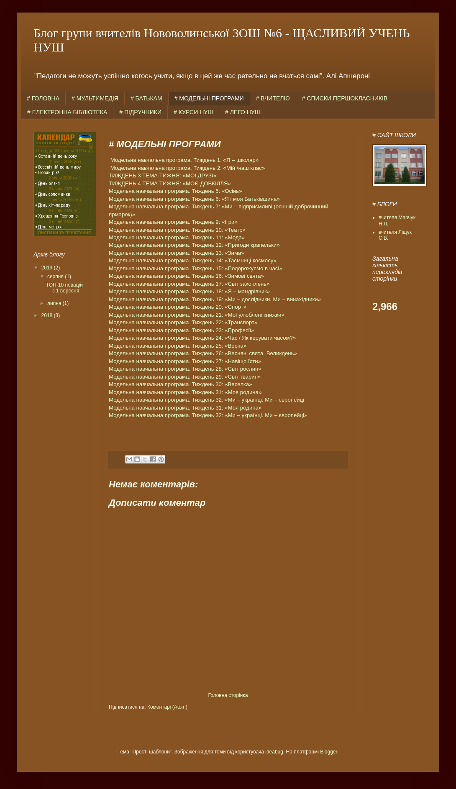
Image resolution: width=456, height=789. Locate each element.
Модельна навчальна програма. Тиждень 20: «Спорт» (177, 307)
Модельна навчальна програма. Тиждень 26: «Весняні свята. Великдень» (203, 353)
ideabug (274, 752)
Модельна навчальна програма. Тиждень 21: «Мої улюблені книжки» (196, 315)
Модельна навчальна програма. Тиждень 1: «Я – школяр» (184, 160)
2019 (47, 268)
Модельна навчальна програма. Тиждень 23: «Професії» (181, 330)
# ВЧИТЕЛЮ (273, 98)
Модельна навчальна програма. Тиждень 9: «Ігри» (173, 222)
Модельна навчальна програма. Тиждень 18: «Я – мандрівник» (189, 291)
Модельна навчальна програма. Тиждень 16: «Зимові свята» (186, 276)
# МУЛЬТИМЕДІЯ (95, 98)
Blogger (328, 752)
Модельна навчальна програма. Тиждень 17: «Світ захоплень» (189, 284)
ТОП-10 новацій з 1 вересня (64, 288)
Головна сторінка (228, 695)
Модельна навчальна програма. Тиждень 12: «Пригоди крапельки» (194, 245)
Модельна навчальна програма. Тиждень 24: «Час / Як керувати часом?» (202, 338)
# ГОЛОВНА (43, 98)
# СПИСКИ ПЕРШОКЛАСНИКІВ (345, 98)
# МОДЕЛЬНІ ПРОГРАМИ (209, 98)
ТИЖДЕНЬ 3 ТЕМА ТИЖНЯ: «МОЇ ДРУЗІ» (162, 175)
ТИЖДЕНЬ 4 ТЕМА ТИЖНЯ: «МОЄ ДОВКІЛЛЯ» (170, 183)
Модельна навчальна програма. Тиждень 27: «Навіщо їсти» (185, 361)
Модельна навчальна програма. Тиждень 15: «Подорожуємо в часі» (195, 268)
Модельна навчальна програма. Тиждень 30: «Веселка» (180, 384)
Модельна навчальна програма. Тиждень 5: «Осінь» (175, 191)
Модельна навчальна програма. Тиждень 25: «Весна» (177, 346)
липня (55, 303)
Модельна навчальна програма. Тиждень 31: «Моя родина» (185, 392)
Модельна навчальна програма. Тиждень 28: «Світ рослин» (185, 369)
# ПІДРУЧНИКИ (140, 112)
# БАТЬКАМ (146, 98)
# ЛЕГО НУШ (242, 112)
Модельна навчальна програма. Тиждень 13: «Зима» (176, 253)
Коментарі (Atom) (167, 707)
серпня (56, 276)
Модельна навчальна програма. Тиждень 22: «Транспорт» (183, 322)
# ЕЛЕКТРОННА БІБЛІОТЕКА (67, 112)
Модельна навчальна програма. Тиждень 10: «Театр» (177, 230)
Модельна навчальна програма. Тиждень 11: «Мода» (177, 237)
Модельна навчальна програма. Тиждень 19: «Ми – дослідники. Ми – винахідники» (215, 299)
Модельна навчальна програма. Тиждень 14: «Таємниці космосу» (193, 260)
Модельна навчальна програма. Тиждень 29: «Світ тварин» (185, 377)
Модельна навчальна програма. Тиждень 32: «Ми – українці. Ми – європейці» (208, 415)
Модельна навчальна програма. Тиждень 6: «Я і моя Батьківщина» (194, 199)
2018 (47, 315)
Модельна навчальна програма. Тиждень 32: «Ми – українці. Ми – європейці (206, 400)
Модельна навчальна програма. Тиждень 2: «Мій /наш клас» (187, 168)
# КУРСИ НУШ (193, 112)
